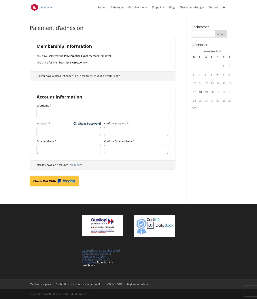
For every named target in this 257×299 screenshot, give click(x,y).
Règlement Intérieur (139, 284)
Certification (136, 7)
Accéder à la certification (97, 263)
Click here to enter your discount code (96, 76)
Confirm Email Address (119, 141)
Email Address (46, 141)
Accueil (101, 7)
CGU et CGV (114, 284)
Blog (172, 7)
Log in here (75, 165)
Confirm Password (116, 123)
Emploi (156, 7)
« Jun (195, 107)
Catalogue (117, 7)
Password (43, 123)
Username (44, 105)
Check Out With (54, 181)
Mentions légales (40, 284)
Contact (213, 7)
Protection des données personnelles (79, 284)
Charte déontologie (191, 7)
